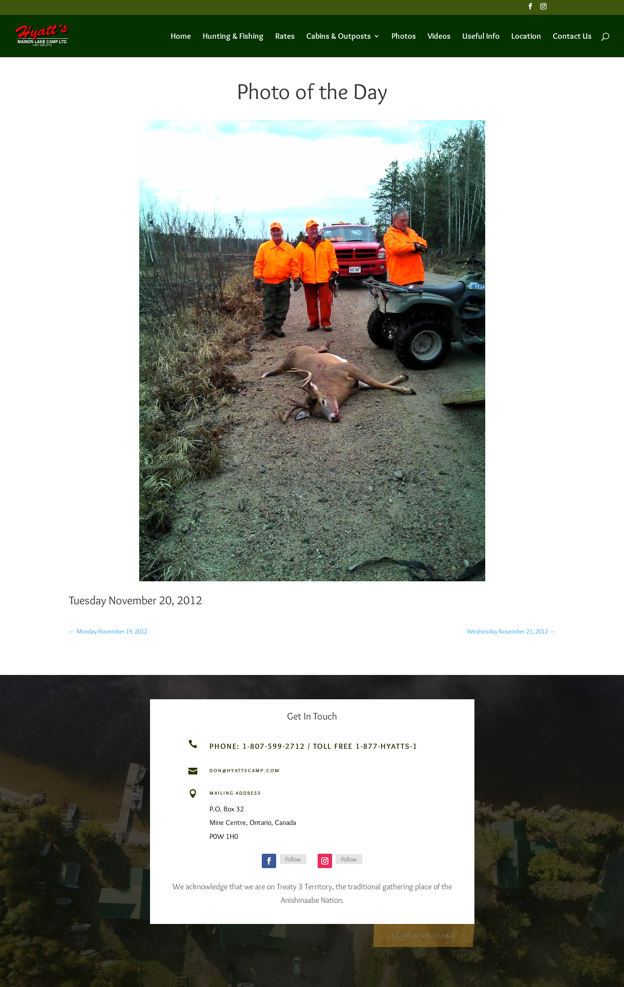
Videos (439, 37)
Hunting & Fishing (233, 37)
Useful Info (481, 37)
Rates (285, 37)
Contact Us (572, 37)
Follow (293, 859)
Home (181, 37)
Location (526, 37)
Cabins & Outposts (338, 37)
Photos (404, 37)
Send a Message (423, 934)
